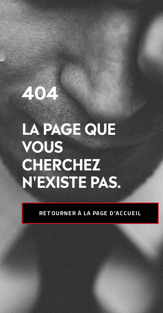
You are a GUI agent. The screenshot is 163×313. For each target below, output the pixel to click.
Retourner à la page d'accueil (90, 213)
